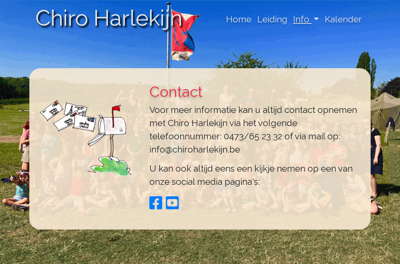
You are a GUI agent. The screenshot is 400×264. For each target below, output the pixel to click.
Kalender (343, 19)
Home (238, 19)
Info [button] (302, 19)
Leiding (272, 19)
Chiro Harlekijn (108, 18)
